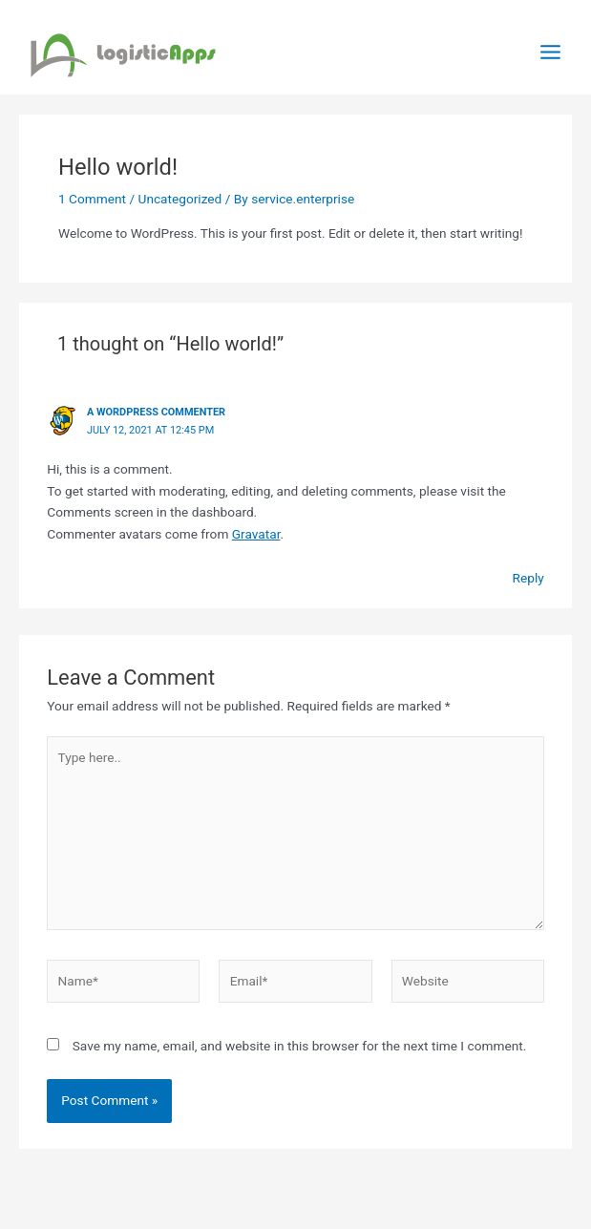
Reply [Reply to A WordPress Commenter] (528, 577)
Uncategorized (180, 198)
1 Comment (92, 198)
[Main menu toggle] (551, 52)
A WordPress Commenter (156, 412)
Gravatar (256, 533)
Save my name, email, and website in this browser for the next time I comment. (300, 1045)
